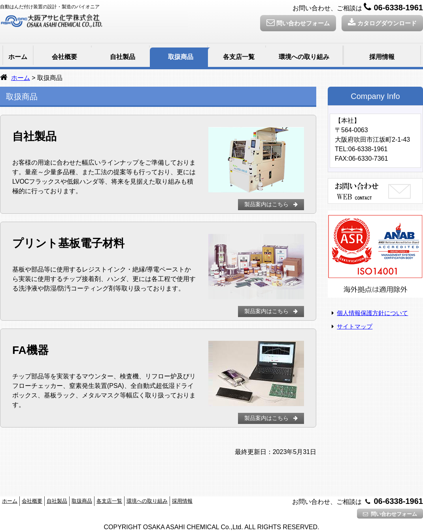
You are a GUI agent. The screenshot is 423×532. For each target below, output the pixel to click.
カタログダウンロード (382, 22)
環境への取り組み (304, 56)
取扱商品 (180, 56)
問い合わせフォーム (298, 22)
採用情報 (382, 56)
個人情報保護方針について (372, 313)
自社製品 (122, 56)
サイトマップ (354, 326)
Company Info (375, 96)
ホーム (17, 56)
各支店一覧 (239, 56)
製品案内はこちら (271, 204)
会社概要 (64, 56)
